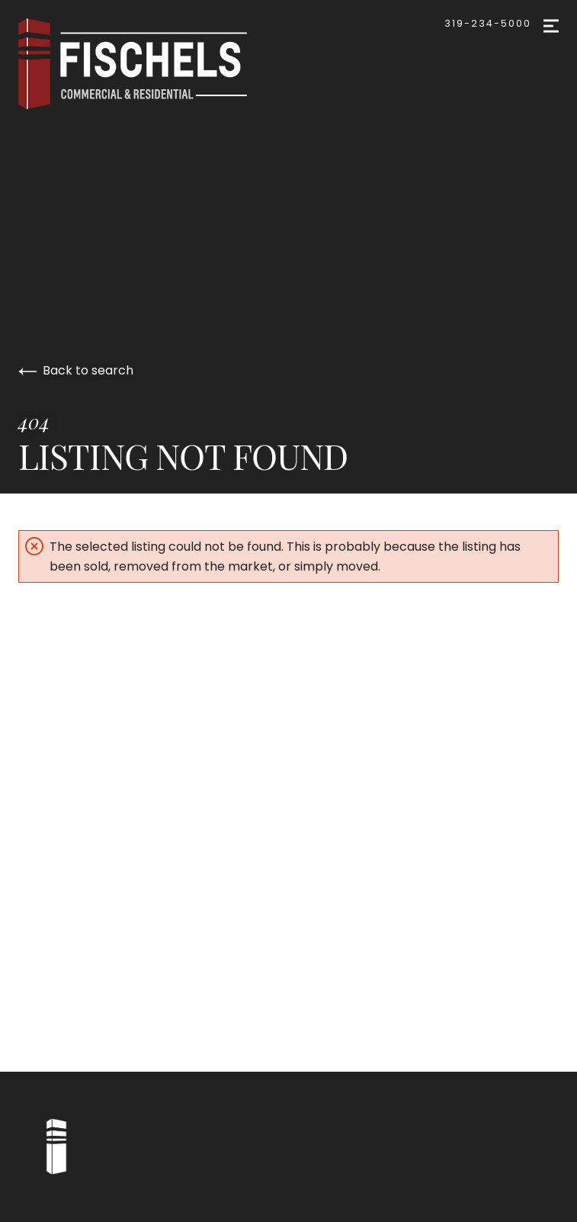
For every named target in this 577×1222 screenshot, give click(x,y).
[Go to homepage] (147, 63)
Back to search (75, 370)
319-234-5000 (487, 23)
